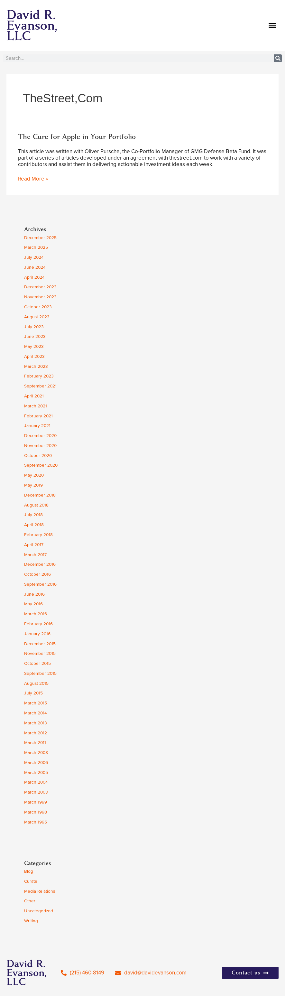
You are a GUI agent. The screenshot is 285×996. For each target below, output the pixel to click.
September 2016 (40, 584)
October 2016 (37, 574)
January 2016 (37, 633)
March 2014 (35, 713)
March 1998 (35, 812)
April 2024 (34, 277)
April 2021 (34, 396)
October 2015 (37, 663)
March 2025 (36, 247)
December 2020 (40, 435)
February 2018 (38, 534)
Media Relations (39, 891)
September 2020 (41, 465)
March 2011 (35, 742)
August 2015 (36, 683)
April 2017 (33, 544)
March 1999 (35, 802)
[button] (272, 26)
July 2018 (33, 514)
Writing (31, 920)
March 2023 (36, 366)
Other (29, 901)
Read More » (33, 179)
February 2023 (39, 376)
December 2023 (40, 287)
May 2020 (34, 475)
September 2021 (40, 386)
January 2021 (37, 425)
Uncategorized (38, 911)
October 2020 (38, 455)
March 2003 (36, 792)
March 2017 (35, 554)
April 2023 (34, 356)
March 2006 (36, 762)
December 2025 (40, 237)
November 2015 (40, 653)
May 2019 (33, 485)
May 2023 (34, 346)
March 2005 (36, 772)
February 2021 (38, 416)
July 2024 (34, 257)
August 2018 (36, 505)
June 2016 (34, 594)
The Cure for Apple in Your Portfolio (77, 137)
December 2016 (40, 564)
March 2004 (36, 782)
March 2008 (36, 752)
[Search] (278, 58)
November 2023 (40, 296)
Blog (28, 871)
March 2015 (35, 703)
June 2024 (35, 267)
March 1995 (35, 822)
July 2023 (34, 326)
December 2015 (40, 643)
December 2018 (40, 495)
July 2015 (33, 693)
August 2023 (37, 316)
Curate (30, 881)
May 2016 (33, 603)
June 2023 (35, 336)
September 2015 (40, 673)
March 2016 (35, 613)
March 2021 (35, 406)
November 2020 (40, 445)
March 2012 (35, 733)
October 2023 (38, 306)
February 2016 (38, 623)
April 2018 (34, 524)
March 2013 (35, 723)
